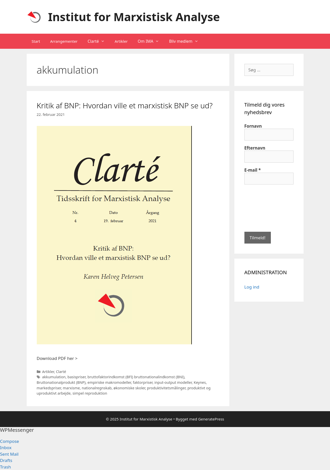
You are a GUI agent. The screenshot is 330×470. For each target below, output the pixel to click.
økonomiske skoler (129, 388)
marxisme (71, 388)
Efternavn (254, 148)
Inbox (6, 447)
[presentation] (265, 208)
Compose (9, 441)
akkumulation (53, 376)
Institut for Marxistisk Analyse (134, 16)
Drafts (6, 460)
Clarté (98, 41)
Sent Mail (9, 454)
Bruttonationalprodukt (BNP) (61, 382)
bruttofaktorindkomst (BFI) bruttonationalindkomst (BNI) (136, 376)
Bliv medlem (186, 41)
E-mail (252, 170)
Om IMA (151, 41)
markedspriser (49, 388)
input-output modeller (173, 382)
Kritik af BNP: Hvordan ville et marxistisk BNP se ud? (125, 105)
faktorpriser (143, 382)
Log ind (251, 287)
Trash (5, 467)
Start (36, 41)
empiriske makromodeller (109, 382)
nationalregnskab (97, 388)
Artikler (121, 41)
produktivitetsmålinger (166, 388)
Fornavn (253, 126)
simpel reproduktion (89, 393)
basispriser (76, 376)
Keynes (200, 382)
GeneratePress (211, 418)
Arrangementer (64, 41)
